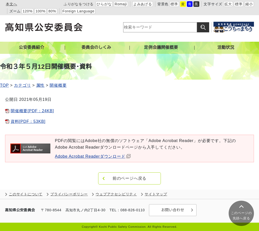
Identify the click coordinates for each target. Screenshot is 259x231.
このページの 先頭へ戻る (241, 215)
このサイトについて (25, 194)
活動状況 (225, 47)
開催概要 (58, 85)
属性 (40, 85)
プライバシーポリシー (69, 194)
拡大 (228, 4)
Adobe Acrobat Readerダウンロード (93, 156)
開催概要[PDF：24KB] (32, 111)
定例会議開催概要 (161, 47)
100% (40, 11)
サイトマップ (156, 194)
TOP (4, 85)
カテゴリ (22, 85)
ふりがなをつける (79, 4)
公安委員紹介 (32, 47)
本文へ (11, 4)
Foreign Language (78, 11)
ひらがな (104, 4)
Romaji (121, 4)
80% (52, 11)
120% (27, 11)
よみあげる (142, 4)
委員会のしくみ (96, 47)
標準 (174, 4)
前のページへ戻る (129, 178)
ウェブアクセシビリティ (116, 194)
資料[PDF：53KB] (28, 121)
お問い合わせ (172, 210)
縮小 (249, 4)
